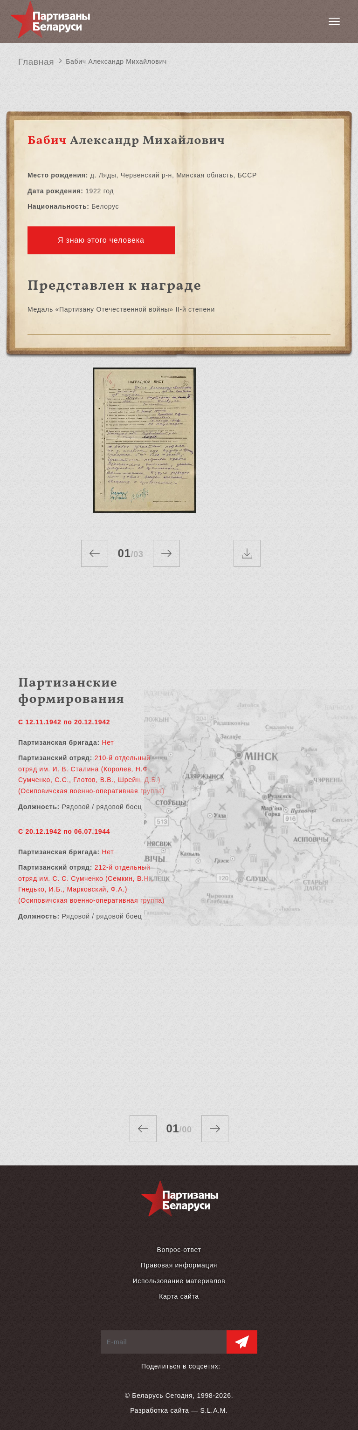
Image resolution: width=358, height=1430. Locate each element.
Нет (108, 742)
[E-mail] (164, 1342)
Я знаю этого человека (101, 240)
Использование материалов (179, 1281)
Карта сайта (179, 1296)
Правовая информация (179, 1265)
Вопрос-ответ (179, 1249)
